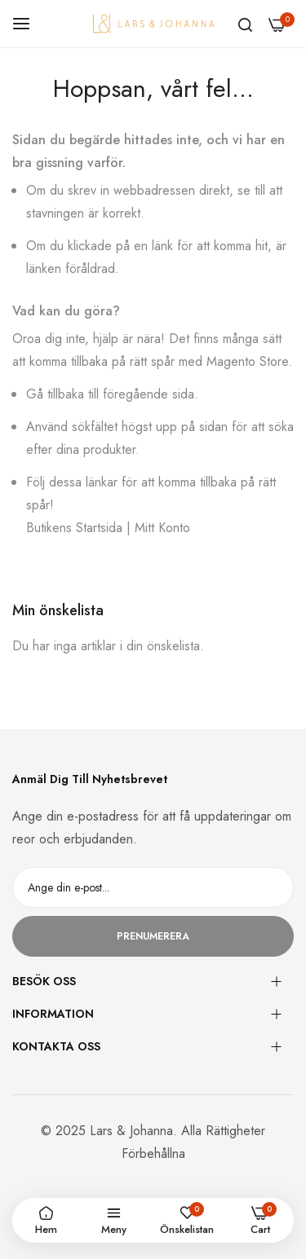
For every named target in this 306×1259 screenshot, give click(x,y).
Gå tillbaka (55, 394)
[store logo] (153, 23)
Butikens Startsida (74, 527)
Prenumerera (153, 936)
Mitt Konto (162, 527)
